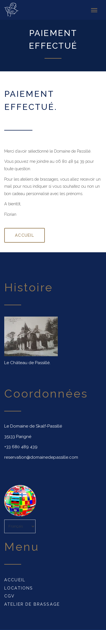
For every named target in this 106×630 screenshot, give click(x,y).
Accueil (14, 579)
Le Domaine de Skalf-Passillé (33, 426)
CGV (9, 595)
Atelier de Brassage (32, 604)
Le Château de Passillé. (27, 362)
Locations (18, 588)
